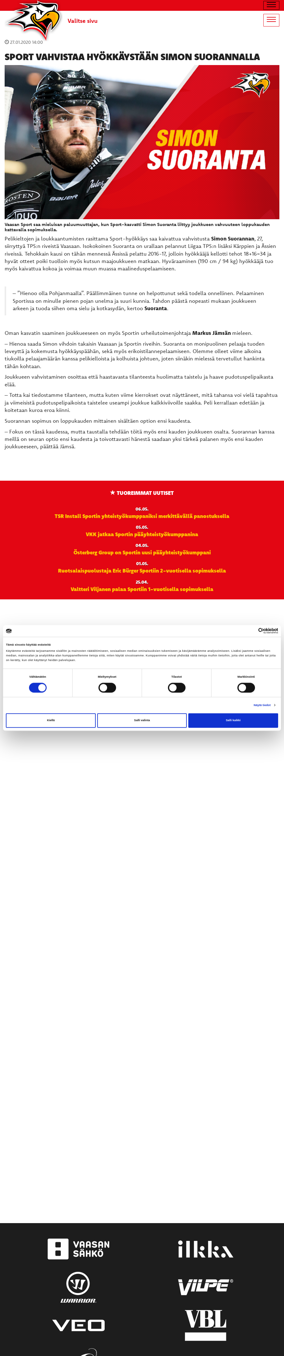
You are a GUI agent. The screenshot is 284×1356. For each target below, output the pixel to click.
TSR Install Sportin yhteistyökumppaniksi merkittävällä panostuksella (142, 515)
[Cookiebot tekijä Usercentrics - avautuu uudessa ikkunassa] (251, 631)
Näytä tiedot (262, 705)
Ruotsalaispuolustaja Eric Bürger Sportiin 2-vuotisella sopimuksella (142, 570)
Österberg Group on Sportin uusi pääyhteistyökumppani (142, 552)
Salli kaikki (233, 720)
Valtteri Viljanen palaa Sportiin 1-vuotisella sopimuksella (142, 589)
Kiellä (51, 720)
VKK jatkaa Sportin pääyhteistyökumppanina (142, 534)
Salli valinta (142, 720)
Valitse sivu (83, 20)
